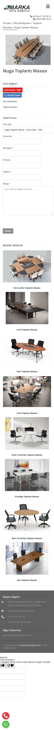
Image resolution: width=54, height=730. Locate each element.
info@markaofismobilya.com (21, 611)
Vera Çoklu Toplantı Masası (27, 288)
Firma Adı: (7, 136)
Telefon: (7, 171)
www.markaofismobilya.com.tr (17, 635)
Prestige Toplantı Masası (27, 496)
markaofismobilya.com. (30, 645)
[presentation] (24, 222)
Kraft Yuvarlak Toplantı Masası (27, 455)
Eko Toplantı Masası (27, 580)
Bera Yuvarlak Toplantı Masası (27, 538)
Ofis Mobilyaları (22, 23)
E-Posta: (6, 160)
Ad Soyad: (8, 148)
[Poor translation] (10, 665)
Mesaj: (6, 183)
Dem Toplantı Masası (27, 371)
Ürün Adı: (7, 124)
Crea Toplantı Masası (27, 413)
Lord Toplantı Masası (27, 329)
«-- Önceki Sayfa (12, 95)
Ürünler (7, 23)
